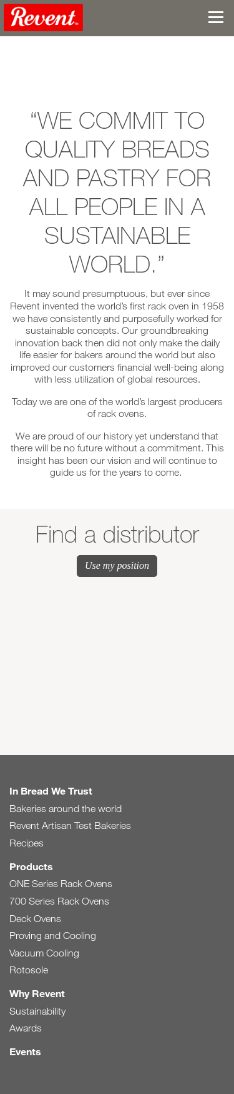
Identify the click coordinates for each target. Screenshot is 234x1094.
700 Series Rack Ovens (59, 901)
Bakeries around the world (65, 809)
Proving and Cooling (52, 935)
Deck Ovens (35, 919)
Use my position (117, 565)
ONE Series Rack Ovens (60, 884)
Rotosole (28, 970)
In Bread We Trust (50, 790)
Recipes (26, 843)
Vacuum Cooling (44, 953)
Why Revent (37, 993)
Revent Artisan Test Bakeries (70, 825)
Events (25, 1051)
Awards (25, 1028)
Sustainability (37, 1011)
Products (31, 866)
